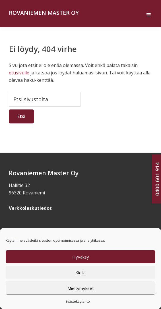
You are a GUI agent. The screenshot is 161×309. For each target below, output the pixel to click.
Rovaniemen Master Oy (44, 13)
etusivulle (19, 73)
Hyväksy (80, 257)
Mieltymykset (80, 288)
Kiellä (80, 272)
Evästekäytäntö (78, 301)
